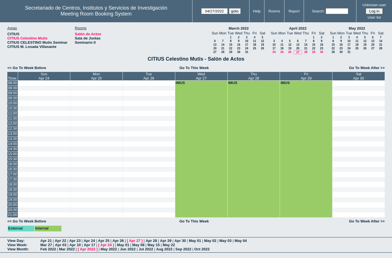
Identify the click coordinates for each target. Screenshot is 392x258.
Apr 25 (103, 241)
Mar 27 (46, 245)
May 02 (210, 241)
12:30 (12, 128)
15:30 (12, 159)
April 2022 (297, 28)
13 (214, 44)
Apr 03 (60, 245)
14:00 (12, 144)
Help (257, 11)
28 (222, 52)
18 (254, 44)
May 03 (225, 241)
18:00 (12, 184)
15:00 (12, 154)
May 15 (154, 245)
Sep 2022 (183, 249)
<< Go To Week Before (26, 68)
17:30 (12, 179)
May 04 (241, 241)
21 (222, 48)
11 (254, 41)
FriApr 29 (306, 76)
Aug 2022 (164, 249)
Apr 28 (151, 241)
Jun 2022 (128, 249)
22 (230, 48)
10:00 (12, 103)
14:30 (12, 149)
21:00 (12, 215)
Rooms (274, 11)
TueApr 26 (148, 76)
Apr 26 (118, 241)
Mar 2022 (67, 249)
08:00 (12, 83)
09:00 (12, 93)
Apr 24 (89, 241)
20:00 (12, 204)
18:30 (12, 189)
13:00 (12, 133)
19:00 (12, 194)
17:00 (12, 174)
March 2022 (239, 28)
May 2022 (357, 28)
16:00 (12, 164)
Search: (318, 11)
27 (214, 52)
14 (222, 44)
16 (238, 44)
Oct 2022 (202, 249)
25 (254, 48)
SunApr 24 (44, 76)
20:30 (12, 210)
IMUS (180, 83)
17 (246, 44)
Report (293, 11)
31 (246, 52)
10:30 (12, 108)
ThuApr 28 (253, 76)
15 (230, 44)
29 (230, 52)
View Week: (17, 245)
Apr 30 (180, 241)
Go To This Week (194, 68)
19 (262, 44)
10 (246, 41)
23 (238, 48)
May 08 (138, 245)
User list (374, 17)
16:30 (12, 169)
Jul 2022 (146, 249)
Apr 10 (75, 245)
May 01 (195, 241)
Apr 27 (134, 241)
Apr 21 (46, 241)
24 (246, 48)
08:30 (12, 88)
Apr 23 (74, 241)
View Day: (16, 241)
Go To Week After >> (367, 68)
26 (262, 48)
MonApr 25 (96, 76)
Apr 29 (165, 241)
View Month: (18, 249)
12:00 (12, 123)
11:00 (12, 113)
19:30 (12, 199)
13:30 (12, 138)
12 (262, 41)
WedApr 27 (201, 76)
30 (238, 52)
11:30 (12, 118)
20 (214, 48)
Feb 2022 (48, 249)
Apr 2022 (87, 249)
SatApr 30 (358, 76)
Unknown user (374, 5)
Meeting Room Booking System (96, 14)
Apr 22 (60, 241)
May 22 (169, 245)
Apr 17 (89, 245)
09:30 (12, 98)
